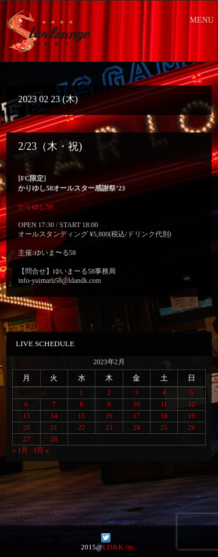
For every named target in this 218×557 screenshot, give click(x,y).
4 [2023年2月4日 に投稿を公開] (164, 393)
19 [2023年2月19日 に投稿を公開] (191, 416)
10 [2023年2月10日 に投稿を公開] (136, 404)
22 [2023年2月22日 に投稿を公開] (81, 427)
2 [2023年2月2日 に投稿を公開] (108, 393)
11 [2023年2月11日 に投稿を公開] (163, 404)
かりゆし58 (35, 207)
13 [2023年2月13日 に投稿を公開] (26, 416)
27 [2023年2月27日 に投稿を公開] (26, 439)
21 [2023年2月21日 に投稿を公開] (54, 427)
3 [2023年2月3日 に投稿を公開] (136, 393)
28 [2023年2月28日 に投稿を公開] (54, 439)
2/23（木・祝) (50, 146)
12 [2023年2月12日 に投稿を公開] (191, 404)
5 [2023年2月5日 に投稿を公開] (192, 393)
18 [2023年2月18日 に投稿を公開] (163, 416)
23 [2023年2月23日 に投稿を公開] (108, 427)
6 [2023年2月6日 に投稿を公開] (26, 404)
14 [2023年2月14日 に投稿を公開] (54, 416)
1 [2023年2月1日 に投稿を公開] (81, 393)
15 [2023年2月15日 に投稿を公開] (81, 416)
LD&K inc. (120, 547)
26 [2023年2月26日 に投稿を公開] (191, 427)
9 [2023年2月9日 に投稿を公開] (108, 404)
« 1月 (20, 450)
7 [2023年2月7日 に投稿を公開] (54, 404)
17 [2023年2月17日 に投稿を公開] (136, 416)
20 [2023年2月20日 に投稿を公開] (26, 427)
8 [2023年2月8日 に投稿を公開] (81, 404)
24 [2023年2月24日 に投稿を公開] (136, 427)
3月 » (41, 450)
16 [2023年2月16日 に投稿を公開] (108, 416)
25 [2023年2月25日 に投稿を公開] (163, 427)
